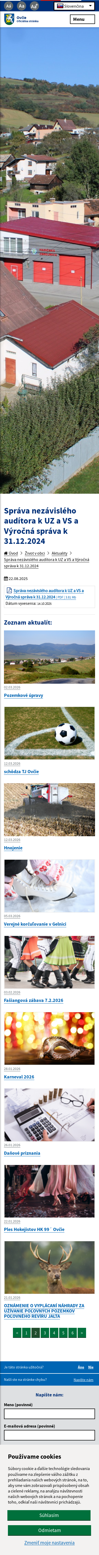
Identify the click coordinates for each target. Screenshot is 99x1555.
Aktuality (59, 553)
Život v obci (35, 553)
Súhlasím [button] (49, 1515)
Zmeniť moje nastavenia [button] (49, 1542)
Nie (91, 1367)
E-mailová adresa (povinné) (29, 1426)
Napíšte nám (83, 1379)
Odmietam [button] (49, 1530)
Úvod (11, 553)
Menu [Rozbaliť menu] (82, 19)
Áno (82, 1367)
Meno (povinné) (18, 1404)
